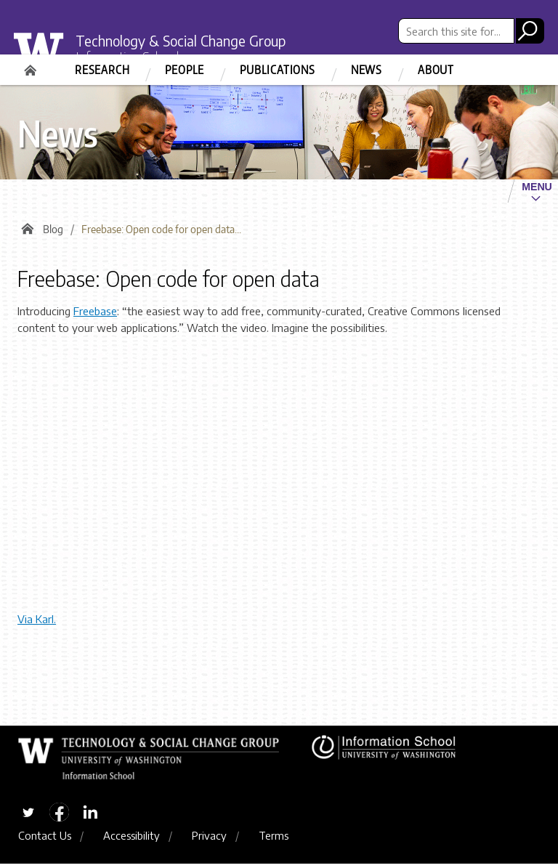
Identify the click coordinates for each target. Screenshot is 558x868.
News (366, 69)
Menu (537, 186)
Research (102, 69)
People (184, 69)
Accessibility (131, 838)
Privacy (209, 838)
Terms (273, 838)
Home (32, 65)
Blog (53, 232)
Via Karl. (36, 621)
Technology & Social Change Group (190, 40)
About (436, 69)
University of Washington (47, 54)
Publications (277, 69)
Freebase (95, 313)
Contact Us (44, 838)
